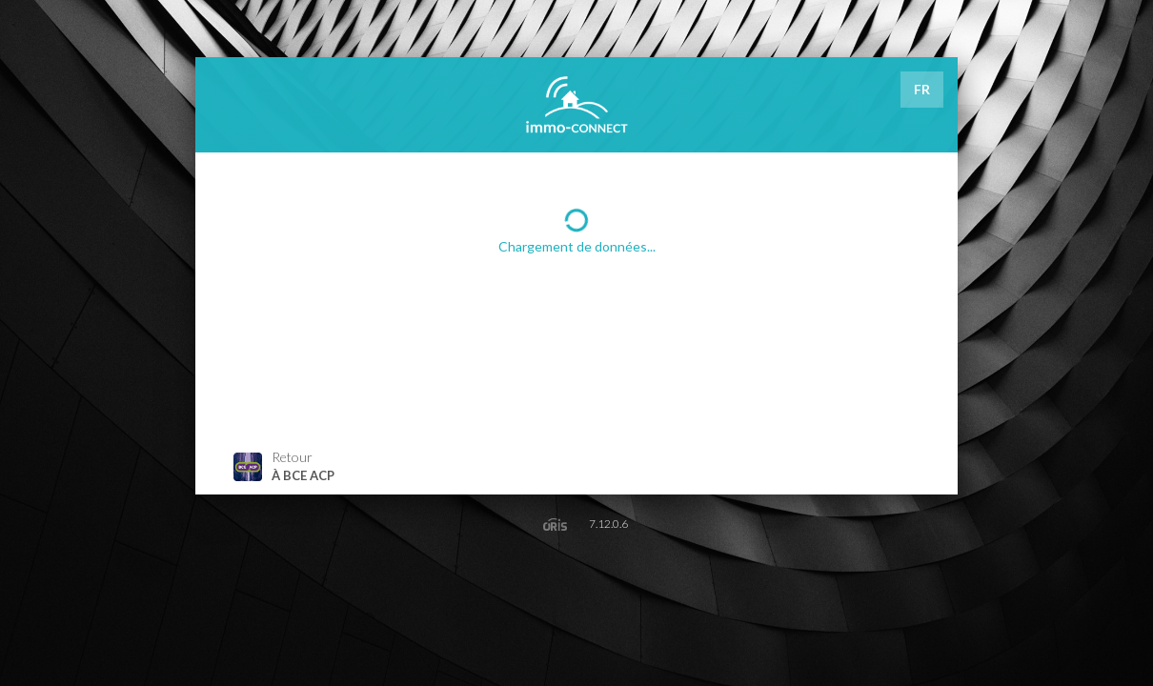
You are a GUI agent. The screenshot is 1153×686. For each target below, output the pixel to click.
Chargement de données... (577, 229)
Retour (283, 467)
